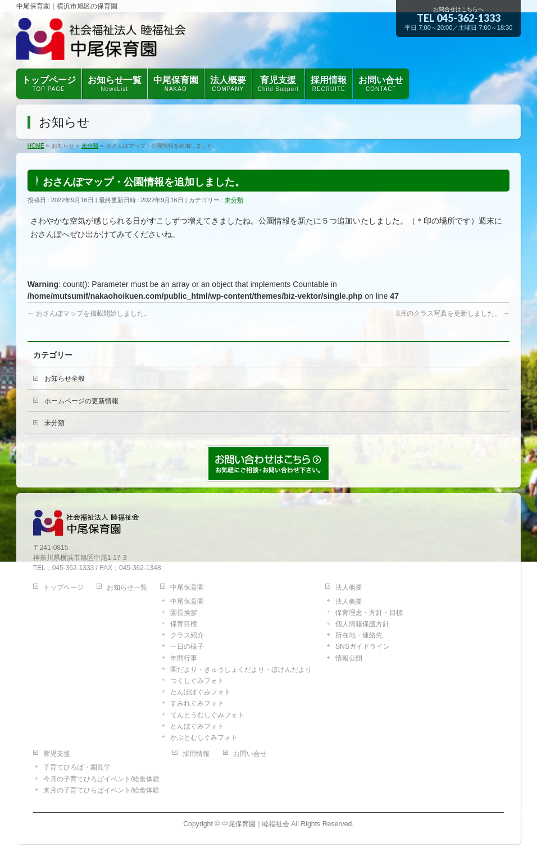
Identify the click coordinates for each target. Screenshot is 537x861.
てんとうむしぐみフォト (207, 715)
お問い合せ (250, 754)
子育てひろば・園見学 (77, 767)
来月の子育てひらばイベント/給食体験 (101, 790)
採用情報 (196, 754)
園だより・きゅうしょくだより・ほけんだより (241, 669)
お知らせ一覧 (127, 587)
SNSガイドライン (362, 646)
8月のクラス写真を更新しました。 (452, 313)
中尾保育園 (187, 587)
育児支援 (56, 754)
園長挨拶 (183, 613)
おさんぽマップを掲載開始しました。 (89, 313)
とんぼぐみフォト (197, 726)
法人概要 (348, 587)
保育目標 (183, 624)
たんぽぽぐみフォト (200, 692)
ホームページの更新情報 (81, 401)
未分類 (234, 200)
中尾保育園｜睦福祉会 (255, 824)
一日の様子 (187, 646)
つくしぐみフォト (197, 681)
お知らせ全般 (64, 378)
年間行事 (183, 658)
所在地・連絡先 (359, 635)
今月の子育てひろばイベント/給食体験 (101, 779)
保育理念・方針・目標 (369, 613)
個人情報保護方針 (362, 624)
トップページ (63, 587)
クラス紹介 (187, 635)
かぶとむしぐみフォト (204, 737)
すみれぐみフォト (197, 703)
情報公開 (348, 658)
